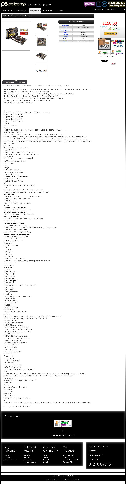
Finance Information (30, 462)
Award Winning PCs (10, 460)
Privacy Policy (27, 460)
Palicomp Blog (93, 459)
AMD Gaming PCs (69, 455)
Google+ (46, 460)
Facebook (46, 455)
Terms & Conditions (95, 455)
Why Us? (7, 455)
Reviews (22, 82)
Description (9, 82)
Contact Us (92, 451)
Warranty (26, 455)
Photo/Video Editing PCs (71, 460)
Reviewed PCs (68, 462)
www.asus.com (16, 134)
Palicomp (105, 446)
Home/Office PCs (69, 458)
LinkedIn (46, 462)
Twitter (45, 458)
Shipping (26, 458)
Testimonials (8, 458)
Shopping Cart (46, 5)
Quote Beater (32, 5)
